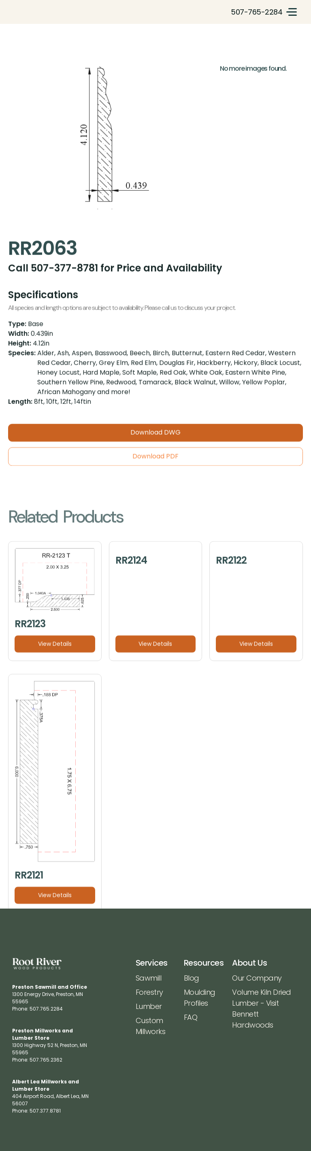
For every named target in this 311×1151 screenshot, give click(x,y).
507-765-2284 (256, 12)
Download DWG (155, 436)
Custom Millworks (151, 1025)
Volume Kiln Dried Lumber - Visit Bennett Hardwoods (261, 1008)
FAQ (191, 1017)
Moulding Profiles (199, 997)
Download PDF (155, 460)
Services (152, 962)
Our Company (257, 978)
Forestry (149, 992)
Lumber (149, 1006)
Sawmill (149, 978)
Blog (191, 978)
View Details (55, 647)
